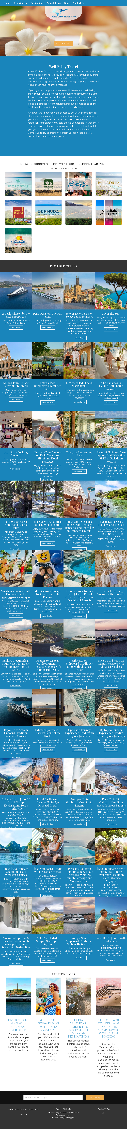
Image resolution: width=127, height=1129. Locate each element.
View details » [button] (15, 327)
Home (7, 3)
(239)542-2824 (65, 1115)
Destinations (37, 3)
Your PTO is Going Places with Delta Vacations (48, 1025)
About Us (23, 1115)
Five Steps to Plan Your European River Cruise (18, 1025)
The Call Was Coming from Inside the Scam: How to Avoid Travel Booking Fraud (108, 1029)
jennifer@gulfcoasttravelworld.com (64, 1113)
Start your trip (95, 1098)
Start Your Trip (63, 43)
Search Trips (54, 3)
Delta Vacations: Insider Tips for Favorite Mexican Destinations (78, 1028)
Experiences (20, 3)
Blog (66, 3)
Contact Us (78, 3)
